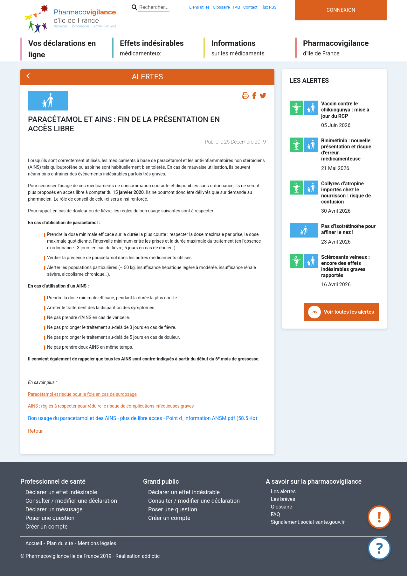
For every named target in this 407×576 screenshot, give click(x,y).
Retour (35, 431)
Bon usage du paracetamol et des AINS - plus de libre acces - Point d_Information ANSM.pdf (142, 418)
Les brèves (283, 499)
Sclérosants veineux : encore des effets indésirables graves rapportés (345, 266)
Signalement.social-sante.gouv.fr (308, 522)
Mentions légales (97, 543)
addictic (151, 556)
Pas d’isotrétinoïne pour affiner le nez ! (348, 229)
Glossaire (281, 507)
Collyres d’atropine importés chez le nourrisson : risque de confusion (346, 193)
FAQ (275, 514)
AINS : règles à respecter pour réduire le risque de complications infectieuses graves (111, 406)
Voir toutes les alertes (349, 312)
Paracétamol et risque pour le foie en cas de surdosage (82, 394)
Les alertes (283, 491)
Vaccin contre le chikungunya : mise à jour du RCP (345, 110)
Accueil (33, 543)
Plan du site (60, 543)
